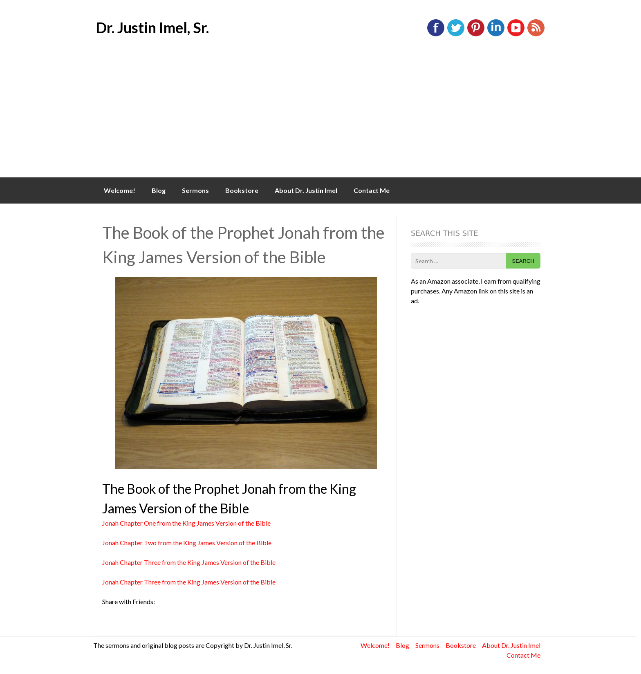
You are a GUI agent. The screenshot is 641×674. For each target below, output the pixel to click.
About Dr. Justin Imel (306, 190)
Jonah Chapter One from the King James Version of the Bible (186, 523)
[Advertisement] (320, 116)
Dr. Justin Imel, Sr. (152, 27)
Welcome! (119, 190)
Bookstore (241, 190)
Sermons (195, 190)
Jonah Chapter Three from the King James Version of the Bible (189, 562)
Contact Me (372, 190)
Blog (159, 190)
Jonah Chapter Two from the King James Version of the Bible (186, 542)
